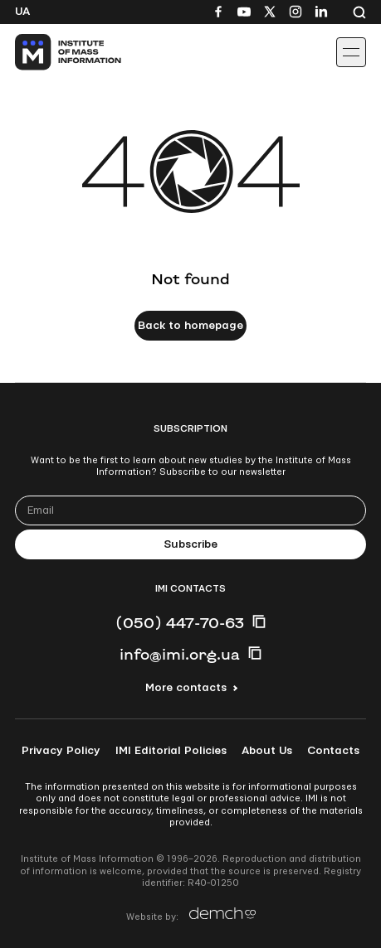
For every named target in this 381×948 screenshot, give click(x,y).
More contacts (186, 688)
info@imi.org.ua (180, 653)
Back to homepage (190, 325)
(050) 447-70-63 (179, 622)
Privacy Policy (61, 751)
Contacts (333, 751)
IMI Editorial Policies (171, 751)
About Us (267, 751)
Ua (22, 11)
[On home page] (50, 52)
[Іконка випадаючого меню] (351, 52)
